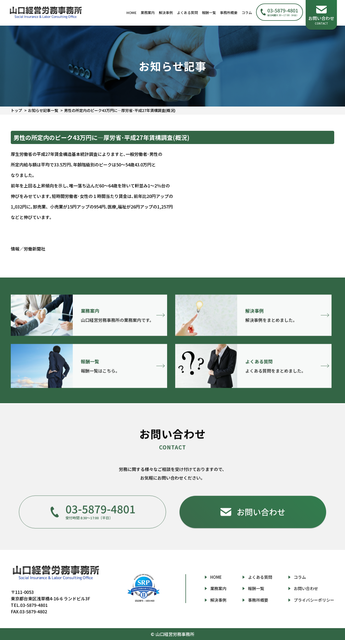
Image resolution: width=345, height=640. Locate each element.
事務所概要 (228, 12)
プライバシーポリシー (314, 600)
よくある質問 (187, 12)
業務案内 (148, 12)
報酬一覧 (209, 12)
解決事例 (166, 12)
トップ (16, 110)
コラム (247, 12)
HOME (131, 12)
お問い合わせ (306, 588)
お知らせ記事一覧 (43, 110)
